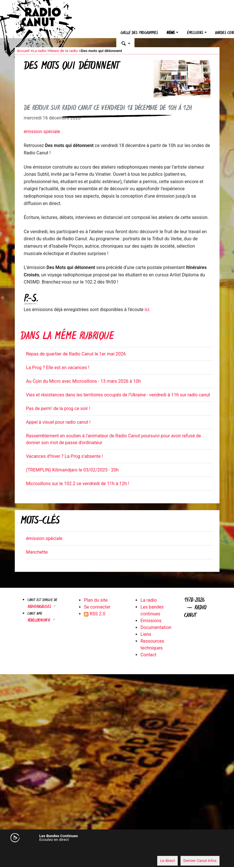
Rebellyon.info (39, 620)
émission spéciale (42, 131)
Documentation (155, 627)
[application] (117, 850)
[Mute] (21, 849)
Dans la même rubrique (67, 336)
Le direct (167, 860)
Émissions (195, 33)
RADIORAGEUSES (40, 607)
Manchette (37, 552)
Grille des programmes (139, 33)
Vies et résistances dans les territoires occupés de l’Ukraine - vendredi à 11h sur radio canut (118, 395)
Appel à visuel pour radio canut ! (58, 422)
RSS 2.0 (94, 613)
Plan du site (95, 600)
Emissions (150, 620)
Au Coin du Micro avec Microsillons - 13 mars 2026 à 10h (83, 381)
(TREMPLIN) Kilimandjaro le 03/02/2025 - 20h (72, 470)
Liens (145, 634)
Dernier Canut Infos (200, 860)
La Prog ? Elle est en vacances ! (57, 367)
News (171, 33)
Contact (148, 654)
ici (147, 309)
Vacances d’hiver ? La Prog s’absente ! (64, 456)
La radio (39, 50)
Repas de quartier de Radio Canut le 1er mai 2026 (76, 354)
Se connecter (97, 607)
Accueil (23, 50)
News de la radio (63, 50)
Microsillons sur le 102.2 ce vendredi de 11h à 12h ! (77, 483)
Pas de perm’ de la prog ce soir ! (58, 408)
